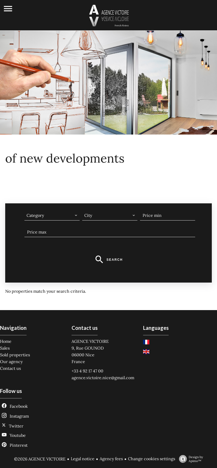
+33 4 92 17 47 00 (87, 370)
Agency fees (111, 458)
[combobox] (52, 215)
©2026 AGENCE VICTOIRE (40, 459)
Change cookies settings (151, 458)
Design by (189, 459)
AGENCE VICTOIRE (90, 341)
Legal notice (82, 458)
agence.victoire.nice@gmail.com (103, 377)
